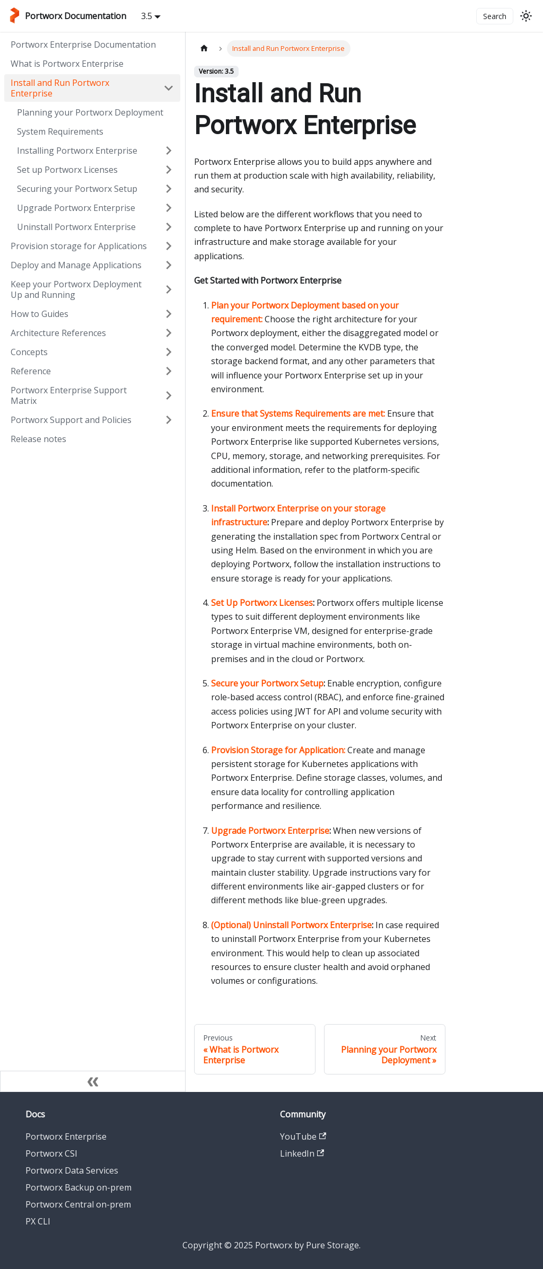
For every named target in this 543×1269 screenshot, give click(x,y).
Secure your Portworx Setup (267, 683)
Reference (31, 371)
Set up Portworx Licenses (67, 169)
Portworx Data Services (71, 1170)
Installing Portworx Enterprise (77, 150)
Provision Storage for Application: (278, 750)
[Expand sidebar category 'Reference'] (168, 371)
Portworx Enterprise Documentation (83, 44)
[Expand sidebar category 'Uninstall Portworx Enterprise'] (168, 226)
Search (494, 16)
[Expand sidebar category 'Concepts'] (168, 351)
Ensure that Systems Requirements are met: (298, 413)
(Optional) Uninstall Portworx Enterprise (291, 925)
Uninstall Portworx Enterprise (76, 227)
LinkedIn (302, 1153)
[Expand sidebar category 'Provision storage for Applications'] (168, 245)
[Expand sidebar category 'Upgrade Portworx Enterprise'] (168, 207)
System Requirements (60, 131)
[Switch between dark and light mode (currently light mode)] (526, 15)
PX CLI (37, 1221)
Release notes (38, 439)
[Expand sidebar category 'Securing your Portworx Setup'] (168, 188)
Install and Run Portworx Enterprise (60, 88)
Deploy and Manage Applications (76, 265)
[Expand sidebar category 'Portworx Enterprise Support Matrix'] (168, 395)
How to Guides (39, 314)
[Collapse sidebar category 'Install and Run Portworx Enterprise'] (168, 88)
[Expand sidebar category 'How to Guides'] (168, 313)
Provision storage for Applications (79, 246)
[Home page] (204, 48)
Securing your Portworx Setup (77, 189)
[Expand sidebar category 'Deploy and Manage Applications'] (168, 265)
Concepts (29, 352)
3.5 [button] (146, 16)
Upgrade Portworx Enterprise (76, 208)
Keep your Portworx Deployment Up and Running (76, 289)
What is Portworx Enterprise (67, 63)
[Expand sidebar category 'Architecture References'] (168, 332)
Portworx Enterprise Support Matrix (69, 395)
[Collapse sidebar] (93, 1081)
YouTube (303, 1136)
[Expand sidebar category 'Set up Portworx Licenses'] (168, 169)
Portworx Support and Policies (71, 420)
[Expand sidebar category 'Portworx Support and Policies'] (168, 419)
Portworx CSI (51, 1153)
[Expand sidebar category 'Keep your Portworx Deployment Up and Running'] (168, 289)
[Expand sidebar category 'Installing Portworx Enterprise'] (168, 150)
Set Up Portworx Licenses (262, 603)
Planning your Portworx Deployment (90, 112)
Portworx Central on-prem (78, 1204)
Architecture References (58, 333)
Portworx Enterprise (66, 1136)
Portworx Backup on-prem (78, 1187)
